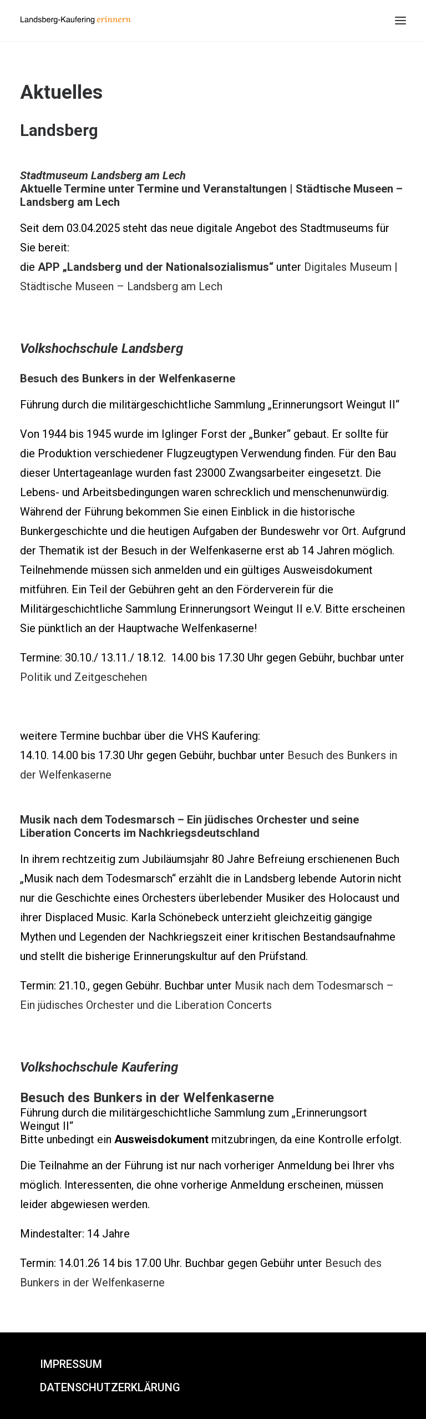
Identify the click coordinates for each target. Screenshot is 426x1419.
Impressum (71, 1364)
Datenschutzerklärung (110, 1387)
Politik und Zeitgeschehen (83, 677)
